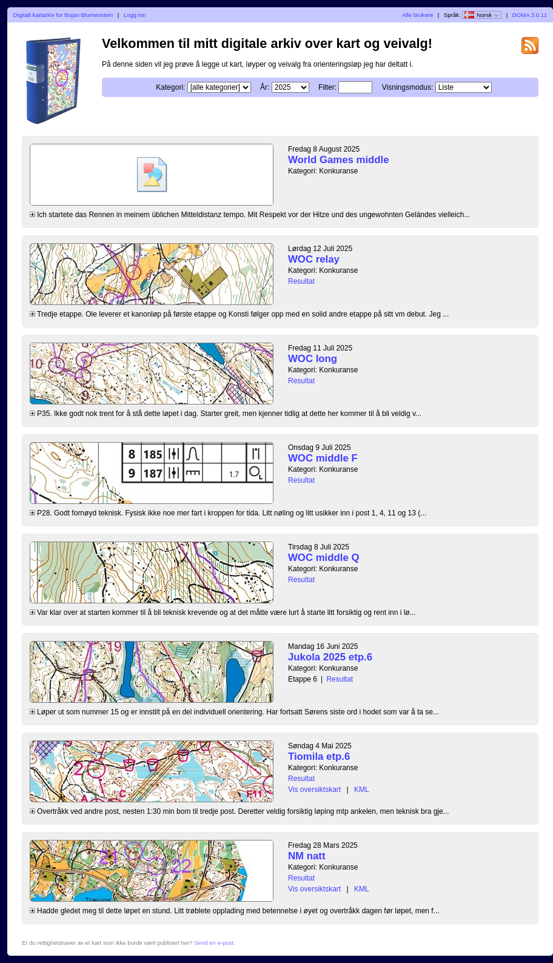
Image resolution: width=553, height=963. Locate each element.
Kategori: (170, 87)
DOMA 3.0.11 (530, 15)
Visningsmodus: (408, 87)
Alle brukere (417, 15)
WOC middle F (323, 458)
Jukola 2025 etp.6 (330, 657)
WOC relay (314, 259)
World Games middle (338, 160)
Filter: (327, 87)
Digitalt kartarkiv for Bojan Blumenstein (63, 15)
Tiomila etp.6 (319, 756)
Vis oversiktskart (314, 789)
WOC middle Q (323, 557)
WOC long (312, 358)
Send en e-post (213, 942)
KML (361, 789)
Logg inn (135, 15)
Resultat (301, 281)
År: (264, 87)
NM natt (307, 856)
